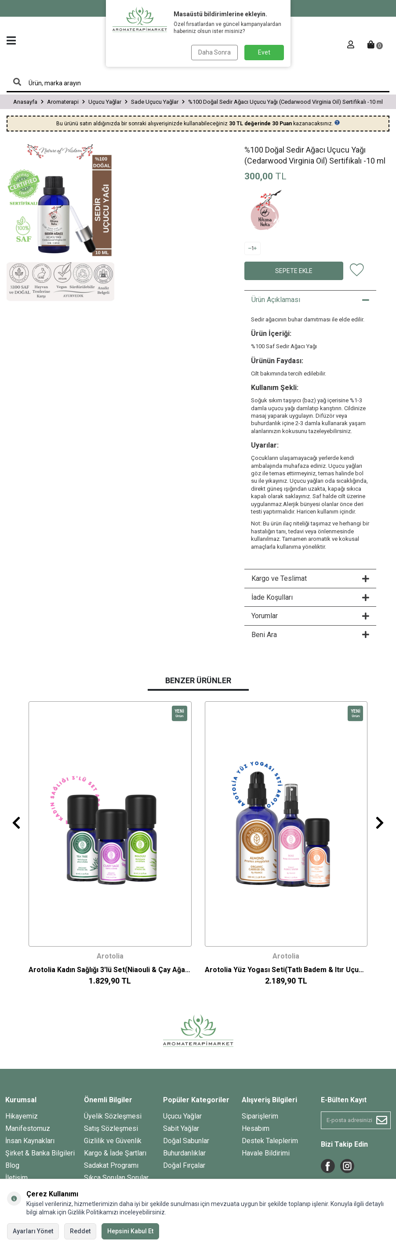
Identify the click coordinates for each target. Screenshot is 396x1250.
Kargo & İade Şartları (115, 1153)
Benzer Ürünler (198, 680)
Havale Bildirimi (266, 1153)
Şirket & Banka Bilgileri (40, 1153)
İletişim (16, 1177)
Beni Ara (310, 634)
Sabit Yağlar (181, 1128)
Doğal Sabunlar (186, 1141)
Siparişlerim (260, 1116)
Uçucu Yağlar (182, 1116)
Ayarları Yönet (33, 1231)
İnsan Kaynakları (29, 1141)
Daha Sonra (214, 52)
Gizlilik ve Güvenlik (113, 1141)
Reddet (80, 1231)
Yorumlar (310, 616)
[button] (16, 822)
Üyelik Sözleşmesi (113, 1116)
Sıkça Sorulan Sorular (116, 1177)
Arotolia (110, 956)
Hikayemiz (21, 1116)
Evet (264, 52)
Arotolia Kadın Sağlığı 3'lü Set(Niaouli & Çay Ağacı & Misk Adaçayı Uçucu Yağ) (110, 969)
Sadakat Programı (111, 1165)
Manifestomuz (27, 1128)
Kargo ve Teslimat (310, 578)
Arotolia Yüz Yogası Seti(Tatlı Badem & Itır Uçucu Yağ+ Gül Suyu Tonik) (286, 969)
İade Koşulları (310, 597)
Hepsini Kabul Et (130, 1231)
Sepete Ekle (293, 270)
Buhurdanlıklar (184, 1153)
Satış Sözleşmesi (111, 1128)
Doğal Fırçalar (184, 1165)
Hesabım (255, 1128)
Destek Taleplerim (270, 1141)
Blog (12, 1165)
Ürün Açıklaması (310, 299)
